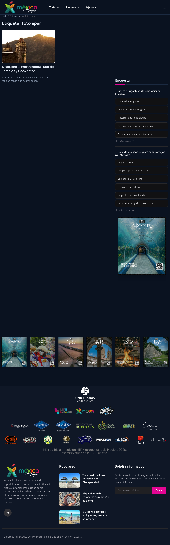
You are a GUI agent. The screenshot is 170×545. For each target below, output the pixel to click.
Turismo (55, 7)
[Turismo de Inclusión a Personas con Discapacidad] (69, 480)
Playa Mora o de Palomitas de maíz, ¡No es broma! (95, 497)
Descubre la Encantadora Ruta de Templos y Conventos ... (28, 69)
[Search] (164, 7)
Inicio (4, 16)
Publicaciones (16, 16)
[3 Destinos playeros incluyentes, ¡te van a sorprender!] (69, 517)
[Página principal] (21, 7)
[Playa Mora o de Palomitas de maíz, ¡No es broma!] (69, 499)
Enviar (159, 490)
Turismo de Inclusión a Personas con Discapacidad (95, 478)
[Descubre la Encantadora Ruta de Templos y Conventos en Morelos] (28, 46)
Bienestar (73, 7)
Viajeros (91, 7)
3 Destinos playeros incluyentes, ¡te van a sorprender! (94, 515)
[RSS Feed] (8, 513)
